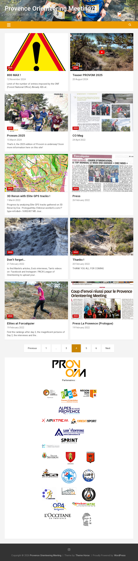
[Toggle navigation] (9, 24)
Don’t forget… (16, 259)
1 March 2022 (13, 200)
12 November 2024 (16, 79)
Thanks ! (78, 259)
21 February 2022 (15, 264)
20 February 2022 (81, 264)
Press (76, 196)
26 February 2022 (81, 200)
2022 (75, 128)
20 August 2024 (80, 79)
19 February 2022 (15, 327)
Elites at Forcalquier (20, 323)
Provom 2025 (16, 135)
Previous (32, 348)
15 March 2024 (14, 140)
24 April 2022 (79, 140)
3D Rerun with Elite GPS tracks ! (28, 196)
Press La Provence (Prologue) (93, 323)
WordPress (120, 555)
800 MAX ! (14, 75)
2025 (10, 68)
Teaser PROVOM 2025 (88, 75)
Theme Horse (83, 555)
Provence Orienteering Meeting (48, 8)
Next (108, 348)
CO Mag (78, 135)
